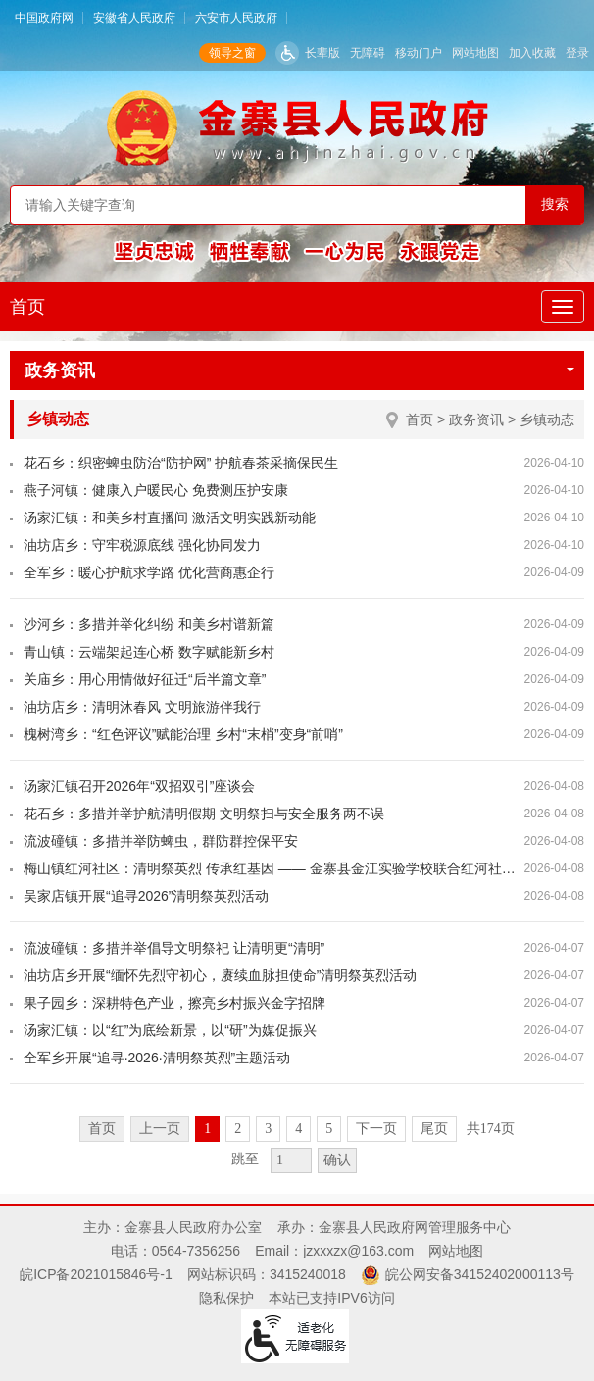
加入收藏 (532, 53)
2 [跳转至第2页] (237, 1128)
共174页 (491, 1128)
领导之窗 (232, 53)
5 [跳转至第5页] (328, 1128)
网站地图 (475, 53)
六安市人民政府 (236, 18)
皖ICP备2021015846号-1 (96, 1274)
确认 (337, 1160)
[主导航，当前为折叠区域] (562, 306)
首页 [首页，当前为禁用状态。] (102, 1128)
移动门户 (418, 53)
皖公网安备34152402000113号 (479, 1274)
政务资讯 (299, 370)
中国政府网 (44, 18)
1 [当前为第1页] (207, 1128)
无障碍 (367, 53)
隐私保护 (226, 1298)
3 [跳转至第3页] (268, 1128)
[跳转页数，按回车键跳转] (291, 1160)
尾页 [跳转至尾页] (434, 1128)
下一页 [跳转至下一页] (376, 1128)
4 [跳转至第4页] (298, 1128)
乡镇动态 (547, 419)
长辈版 (322, 53)
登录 (577, 53)
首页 (27, 307)
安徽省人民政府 (134, 18)
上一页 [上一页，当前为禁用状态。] (159, 1128)
